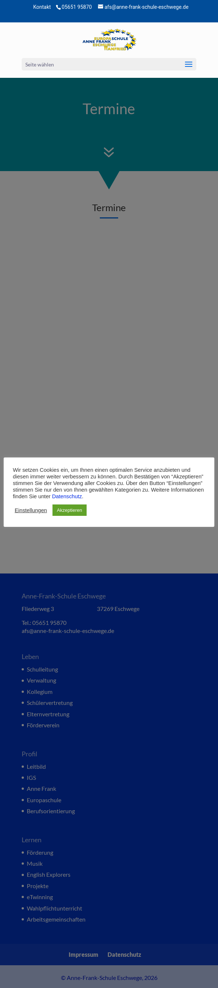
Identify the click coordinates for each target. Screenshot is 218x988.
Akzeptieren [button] (69, 510)
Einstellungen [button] (31, 510)
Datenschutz (67, 496)
